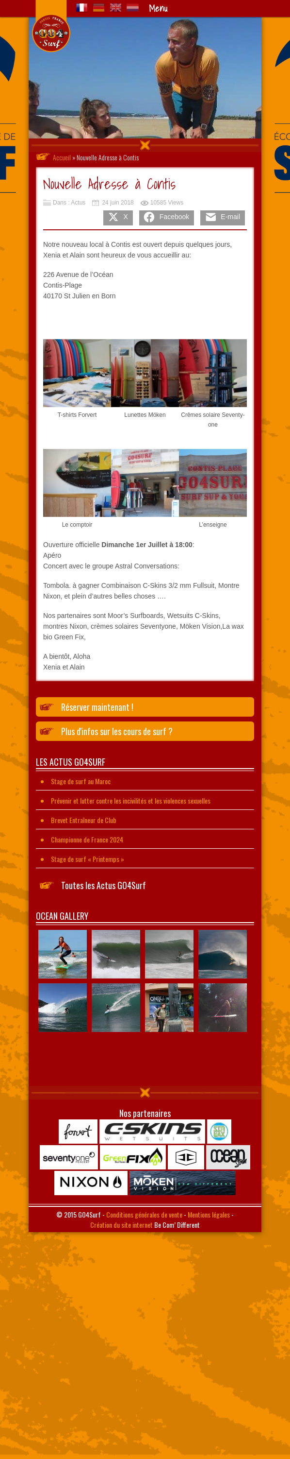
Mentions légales (209, 1214)
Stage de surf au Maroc (81, 781)
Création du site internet (121, 1224)
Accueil (62, 157)
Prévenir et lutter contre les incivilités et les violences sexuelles (130, 800)
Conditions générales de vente (144, 1214)
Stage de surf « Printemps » (87, 859)
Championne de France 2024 (87, 839)
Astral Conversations (146, 566)
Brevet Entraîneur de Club (83, 820)
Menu (158, 8)
